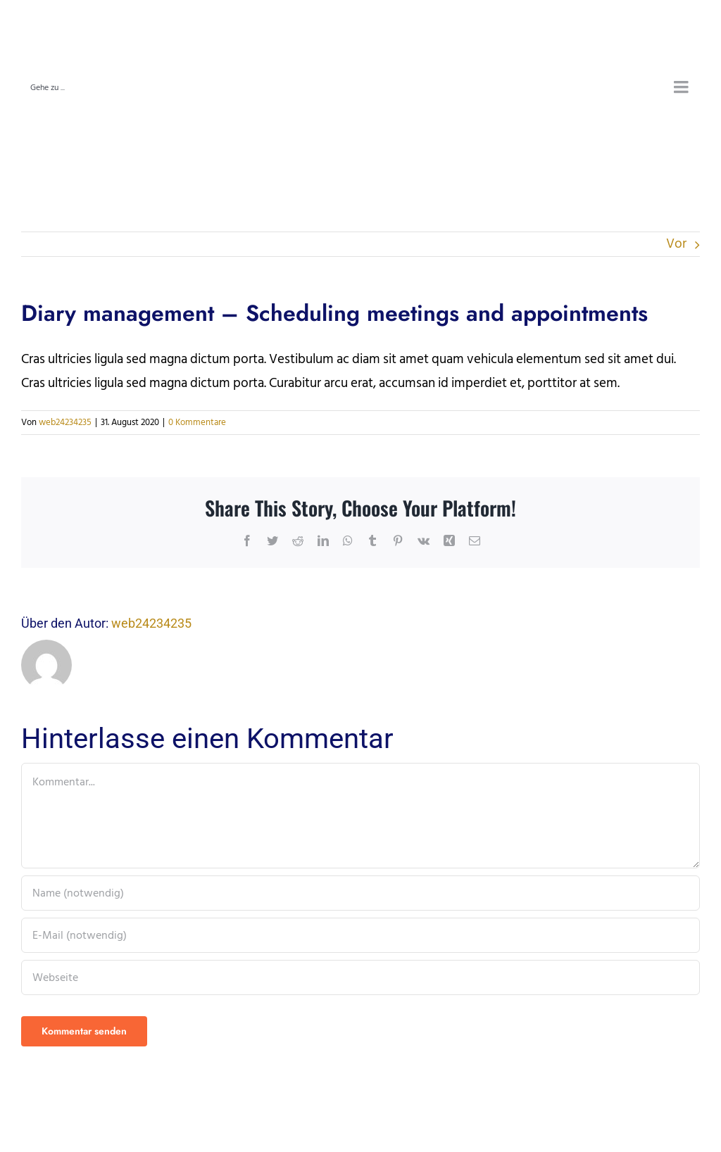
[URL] (360, 977)
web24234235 (65, 422)
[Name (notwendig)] (360, 893)
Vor (676, 244)
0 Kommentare (197, 422)
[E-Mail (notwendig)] (360, 935)
